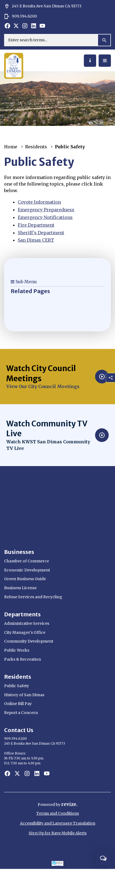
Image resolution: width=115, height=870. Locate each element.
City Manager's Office (24, 632)
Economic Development (27, 570)
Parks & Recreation (22, 659)
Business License (20, 587)
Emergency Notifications (45, 217)
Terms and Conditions (57, 813)
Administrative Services (26, 623)
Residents (36, 146)
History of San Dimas (24, 694)
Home (10, 146)
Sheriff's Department (41, 232)
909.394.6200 (20, 16)
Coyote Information (39, 202)
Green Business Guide (25, 578)
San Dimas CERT (36, 240)
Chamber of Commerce (26, 561)
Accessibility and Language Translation (57, 823)
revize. (69, 804)
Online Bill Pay (18, 703)
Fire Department (36, 225)
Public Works (16, 650)
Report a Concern (21, 712)
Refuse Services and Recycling (33, 596)
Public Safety (16, 685)
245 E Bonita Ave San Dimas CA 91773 (42, 6)
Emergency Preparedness (46, 209)
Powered (47, 804)
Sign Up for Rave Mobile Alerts (58, 833)
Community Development (28, 641)
